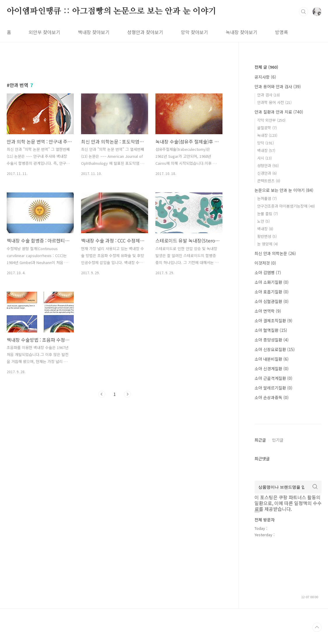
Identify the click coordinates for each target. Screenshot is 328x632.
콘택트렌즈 (268, 180)
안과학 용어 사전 (274, 102)
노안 (263, 221)
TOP (317, 627)
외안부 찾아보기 (44, 32)
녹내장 (267, 135)
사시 (264, 158)
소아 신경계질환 (272, 368)
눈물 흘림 (267, 213)
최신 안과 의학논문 (275, 253)
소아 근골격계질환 (273, 378)
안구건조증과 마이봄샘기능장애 (286, 206)
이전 (101, 394)
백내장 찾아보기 (94, 32)
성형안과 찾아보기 (145, 32)
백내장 (266, 150)
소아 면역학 (268, 311)
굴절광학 (267, 127)
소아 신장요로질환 (275, 349)
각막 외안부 (271, 120)
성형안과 (268, 165)
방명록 (281, 32)
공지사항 (265, 77)
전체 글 (266, 67)
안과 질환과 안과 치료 (279, 112)
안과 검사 (268, 95)
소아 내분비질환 (272, 359)
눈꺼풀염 (267, 198)
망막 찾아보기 (194, 32)
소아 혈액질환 (271, 330)
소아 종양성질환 (272, 340)
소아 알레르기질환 (273, 388)
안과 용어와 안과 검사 (278, 86)
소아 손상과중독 (272, 397)
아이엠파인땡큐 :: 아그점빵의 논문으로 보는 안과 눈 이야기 (111, 11)
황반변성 (267, 236)
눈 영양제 (267, 244)
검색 (303, 11)
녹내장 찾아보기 (241, 32)
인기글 (277, 440)
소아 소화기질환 (272, 282)
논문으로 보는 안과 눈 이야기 (284, 190)
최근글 (260, 440)
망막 (265, 143)
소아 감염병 (268, 272)
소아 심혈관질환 (272, 301)
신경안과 (267, 173)
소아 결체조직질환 (273, 320)
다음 (127, 394)
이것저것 (265, 263)
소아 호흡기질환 (272, 292)
